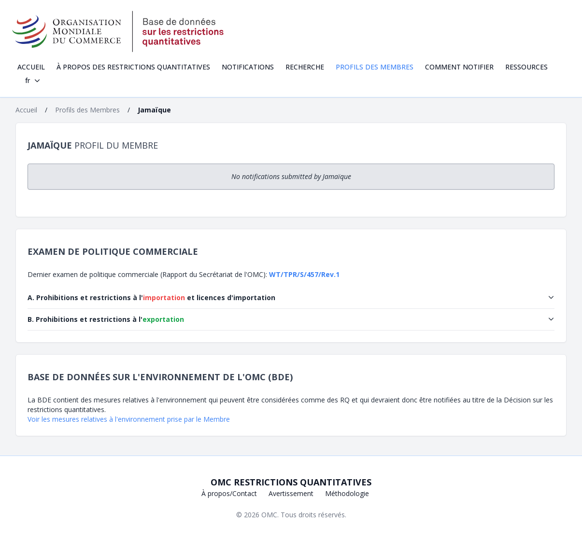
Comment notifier (459, 66)
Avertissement (291, 493)
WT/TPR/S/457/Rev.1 (304, 274)
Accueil (31, 66)
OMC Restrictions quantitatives (291, 482)
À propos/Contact (229, 493)
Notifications (248, 66)
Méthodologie (347, 493)
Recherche (304, 66)
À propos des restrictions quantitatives (133, 66)
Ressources (526, 66)
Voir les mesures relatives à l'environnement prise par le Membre (129, 419)
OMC (269, 514)
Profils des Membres (374, 66)
